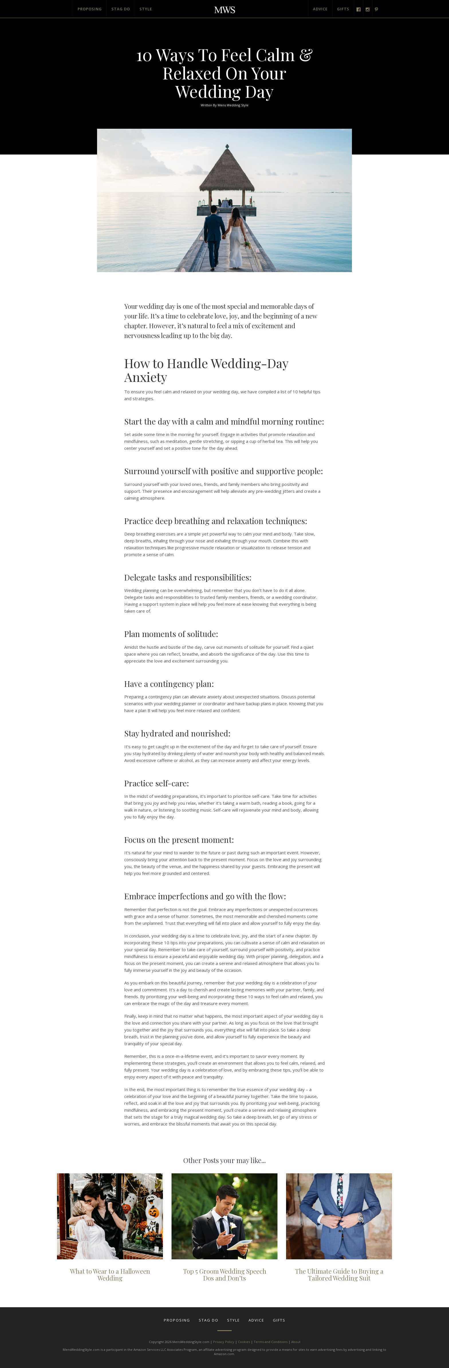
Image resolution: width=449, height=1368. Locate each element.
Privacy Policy (223, 1342)
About (295, 1342)
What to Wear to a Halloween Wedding (110, 1274)
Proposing (90, 8)
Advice (320, 8)
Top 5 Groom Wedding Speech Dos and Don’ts (224, 1274)
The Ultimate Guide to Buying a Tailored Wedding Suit (339, 1274)
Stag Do (120, 8)
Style (145, 8)
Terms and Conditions (270, 1342)
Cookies (244, 1342)
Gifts (343, 8)
